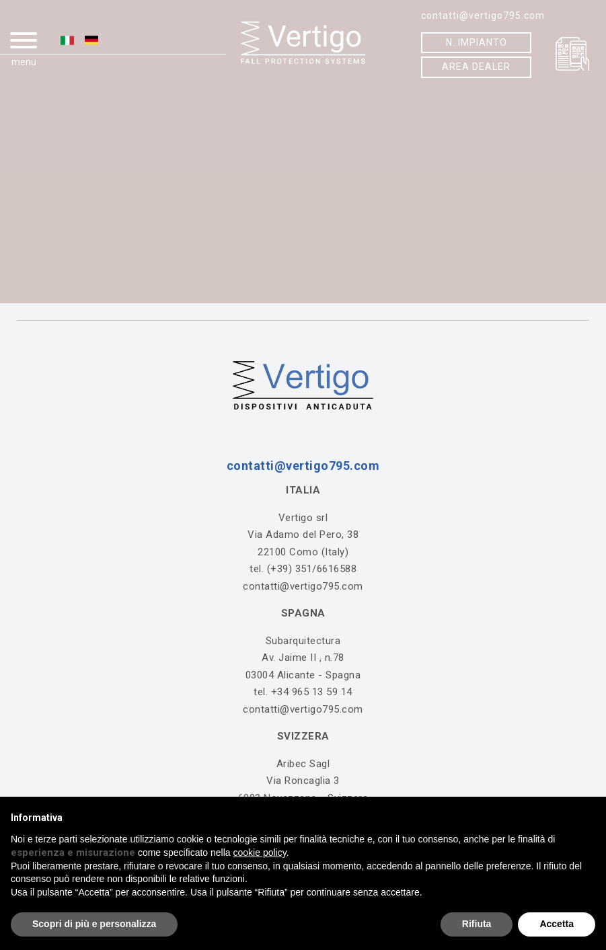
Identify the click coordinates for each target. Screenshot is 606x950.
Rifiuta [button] (477, 923)
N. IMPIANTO (476, 42)
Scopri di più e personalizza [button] (94, 923)
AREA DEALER (476, 66)
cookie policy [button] (260, 852)
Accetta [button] (556, 923)
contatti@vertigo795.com (483, 15)
